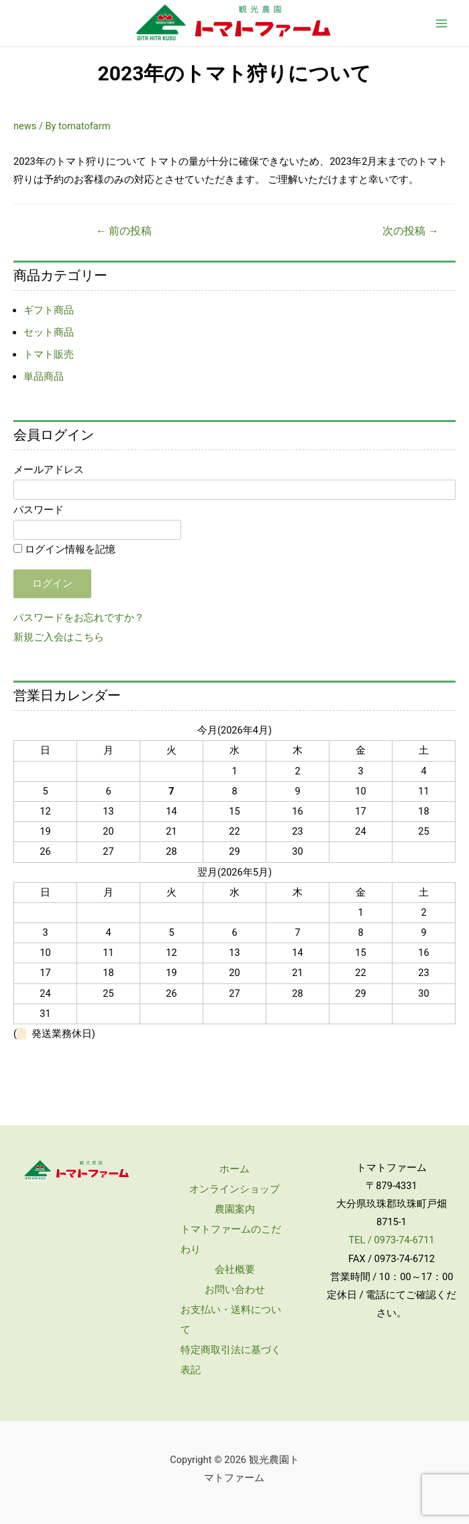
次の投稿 (410, 231)
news (24, 126)
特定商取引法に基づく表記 (230, 1360)
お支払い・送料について (230, 1320)
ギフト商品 (48, 310)
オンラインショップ (234, 1189)
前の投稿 (124, 231)
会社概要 (235, 1269)
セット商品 (48, 332)
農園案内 (235, 1209)
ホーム (234, 1169)
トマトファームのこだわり (230, 1239)
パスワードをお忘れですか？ (78, 618)
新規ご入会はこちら (58, 637)
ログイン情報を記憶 (64, 549)
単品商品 (43, 376)
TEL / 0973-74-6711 (391, 1240)
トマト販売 (48, 354)
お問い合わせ (235, 1290)
